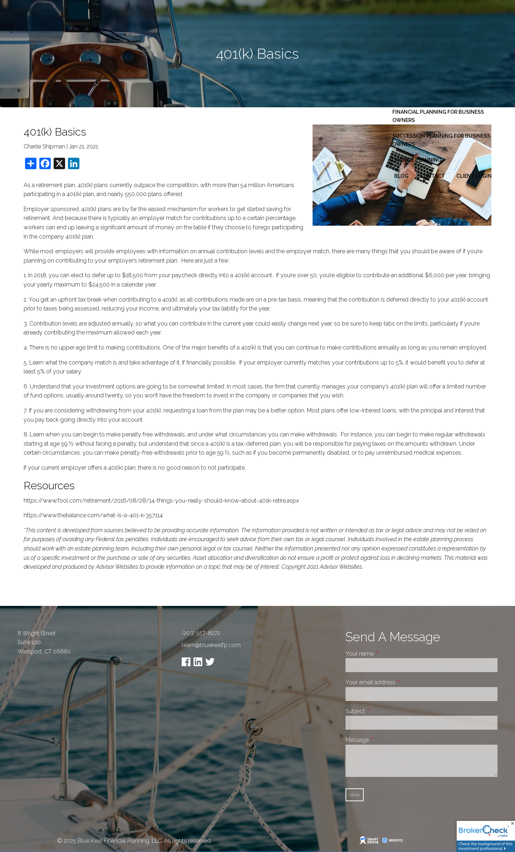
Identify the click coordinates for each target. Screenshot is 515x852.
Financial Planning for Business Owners (438, 116)
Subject (381, 711)
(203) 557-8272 (201, 633)
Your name (386, 653)
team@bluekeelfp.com (211, 645)
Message (383, 739)
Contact (432, 176)
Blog (401, 176)
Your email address (397, 682)
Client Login (474, 176)
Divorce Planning (417, 160)
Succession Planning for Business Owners (441, 140)
